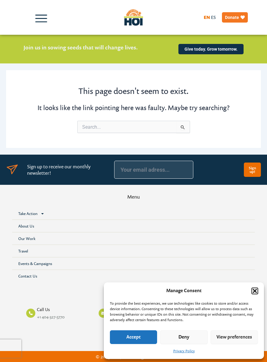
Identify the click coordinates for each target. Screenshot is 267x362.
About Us (26, 226)
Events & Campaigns (35, 263)
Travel (23, 251)
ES (213, 17)
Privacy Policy (184, 350)
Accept (133, 337)
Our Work (26, 238)
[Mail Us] (103, 313)
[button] (255, 291)
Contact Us (27, 276)
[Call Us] (30, 313)
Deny (183, 337)
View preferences (234, 337)
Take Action (31, 214)
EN (207, 17)
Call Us (43, 309)
